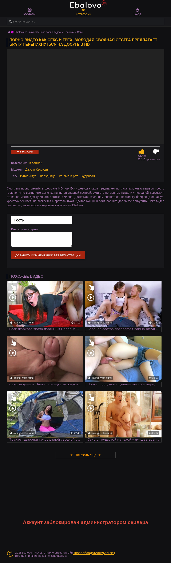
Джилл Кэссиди (36, 169)
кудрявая (88, 176)
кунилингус (28, 176)
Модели (29, 12)
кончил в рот (68, 176)
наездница (48, 176)
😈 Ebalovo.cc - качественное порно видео (36, 32)
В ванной (69, 32)
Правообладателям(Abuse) (94, 553)
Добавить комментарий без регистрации (48, 255)
